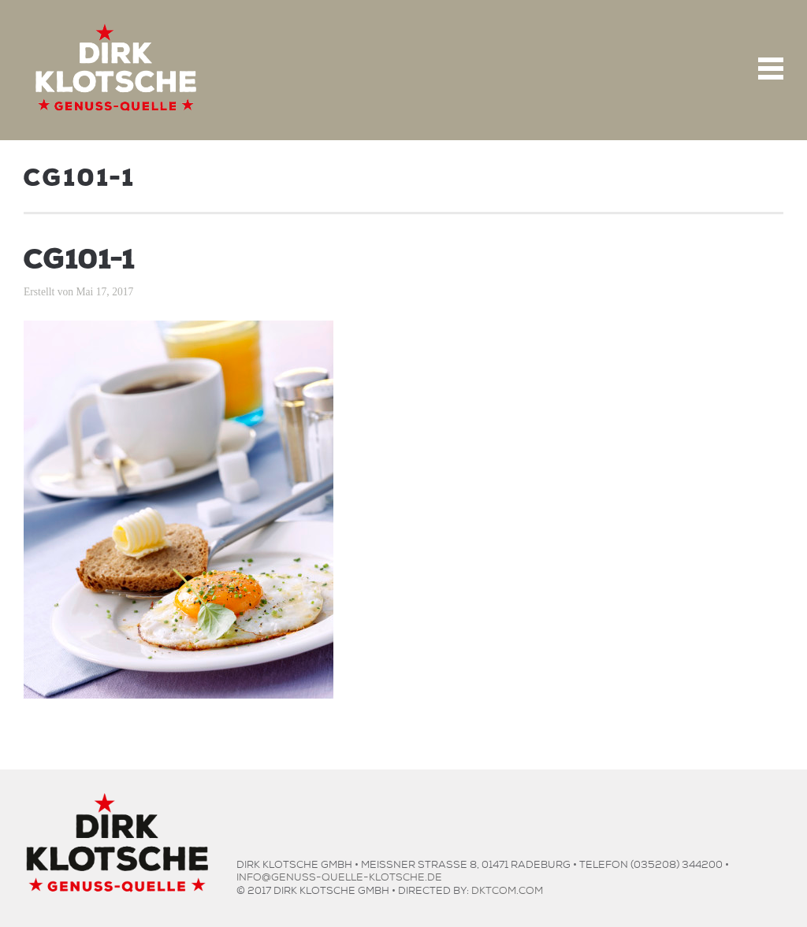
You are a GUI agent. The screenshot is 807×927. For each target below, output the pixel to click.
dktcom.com (507, 889)
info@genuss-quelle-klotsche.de (339, 875)
